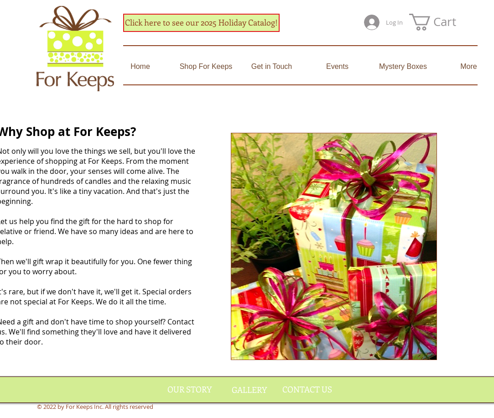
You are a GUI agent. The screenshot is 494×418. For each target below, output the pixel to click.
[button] (442, 22)
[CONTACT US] (307, 389)
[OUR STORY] (189, 389)
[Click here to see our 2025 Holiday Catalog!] (201, 23)
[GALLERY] (249, 390)
